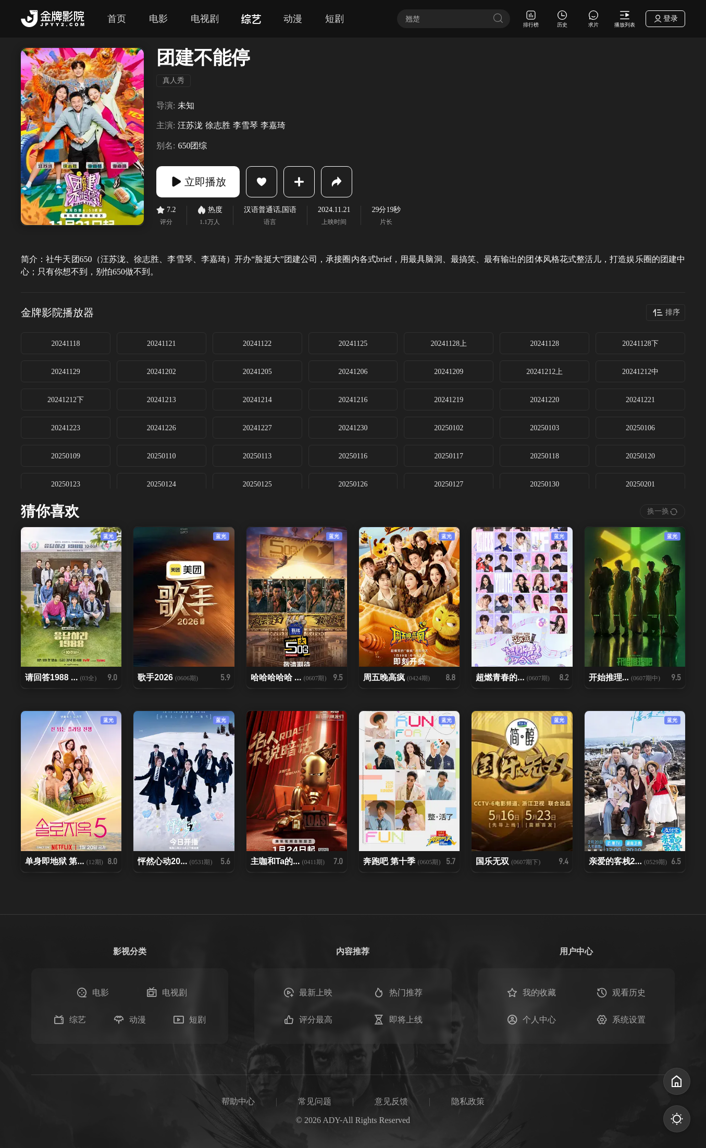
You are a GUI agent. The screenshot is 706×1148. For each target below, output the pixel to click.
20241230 (352, 428)
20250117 (449, 456)
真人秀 (173, 80)
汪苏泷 (190, 125)
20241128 (544, 343)
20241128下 (640, 343)
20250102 (448, 428)
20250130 (544, 484)
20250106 (640, 428)
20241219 (448, 400)
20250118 (544, 456)
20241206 (352, 372)
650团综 (192, 145)
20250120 (640, 456)
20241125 (353, 343)
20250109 (65, 456)
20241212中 (640, 372)
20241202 (161, 372)
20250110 (161, 456)
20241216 (352, 400)
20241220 (544, 400)
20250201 (640, 484)
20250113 (257, 456)
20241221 (640, 400)
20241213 (161, 400)
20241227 (257, 428)
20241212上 (544, 372)
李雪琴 (245, 125)
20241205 (257, 372)
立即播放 (198, 182)
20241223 (65, 428)
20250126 (352, 484)
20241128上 (449, 343)
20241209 (448, 372)
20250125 (257, 484)
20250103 (544, 428)
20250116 (353, 456)
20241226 (161, 428)
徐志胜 (217, 125)
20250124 (161, 484)
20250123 (65, 484)
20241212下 (65, 400)
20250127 (448, 484)
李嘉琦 (273, 125)
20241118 (65, 343)
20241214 (257, 400)
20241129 (65, 372)
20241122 (257, 343)
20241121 (161, 343)
